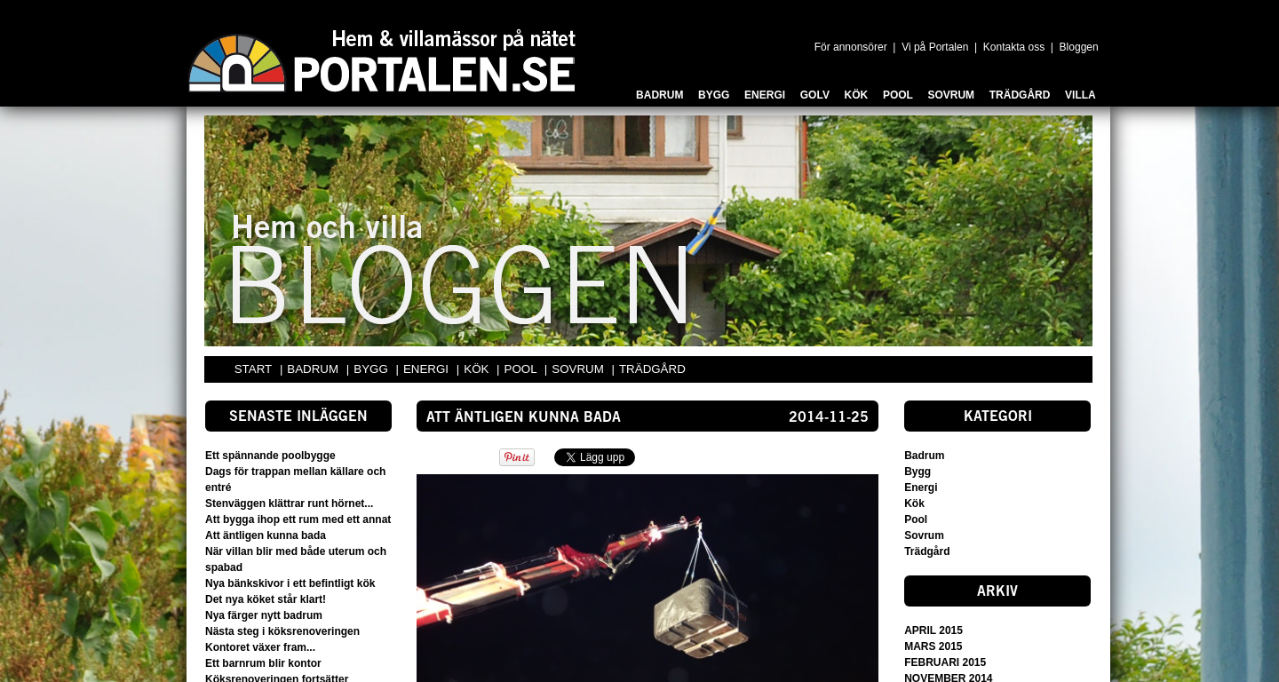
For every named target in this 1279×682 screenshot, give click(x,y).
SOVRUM (579, 369)
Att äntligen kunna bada (523, 418)
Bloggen (1079, 47)
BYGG (372, 369)
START (253, 369)
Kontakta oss (1014, 47)
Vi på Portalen (935, 47)
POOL (522, 369)
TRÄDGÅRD (652, 369)
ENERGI (427, 369)
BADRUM (314, 369)
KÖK (478, 369)
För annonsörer (850, 47)
